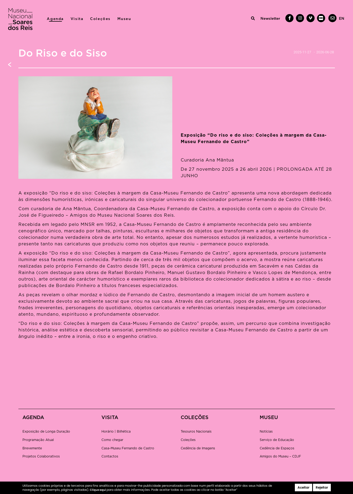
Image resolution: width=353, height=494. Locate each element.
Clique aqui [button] (98, 490)
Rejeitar (322, 487)
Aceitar (303, 487)
